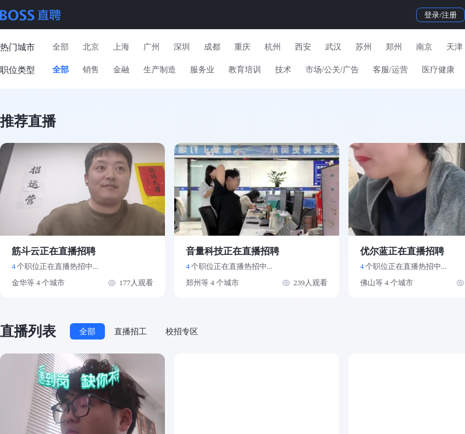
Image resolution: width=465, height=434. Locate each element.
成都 (212, 47)
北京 (91, 47)
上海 (121, 47)
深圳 (182, 47)
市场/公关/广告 (332, 69)
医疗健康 (438, 69)
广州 (151, 47)
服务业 (202, 69)
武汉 (333, 47)
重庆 (242, 47)
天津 (454, 47)
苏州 (363, 47)
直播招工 (130, 331)
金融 (121, 69)
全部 (60, 47)
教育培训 (244, 69)
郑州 (394, 47)
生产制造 (159, 69)
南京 (424, 47)
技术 (283, 69)
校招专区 (181, 331)
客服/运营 (390, 69)
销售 (91, 69)
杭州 (273, 47)
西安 (303, 47)
